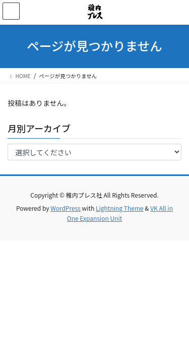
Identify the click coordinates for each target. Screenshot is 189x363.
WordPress (65, 208)
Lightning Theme (120, 208)
